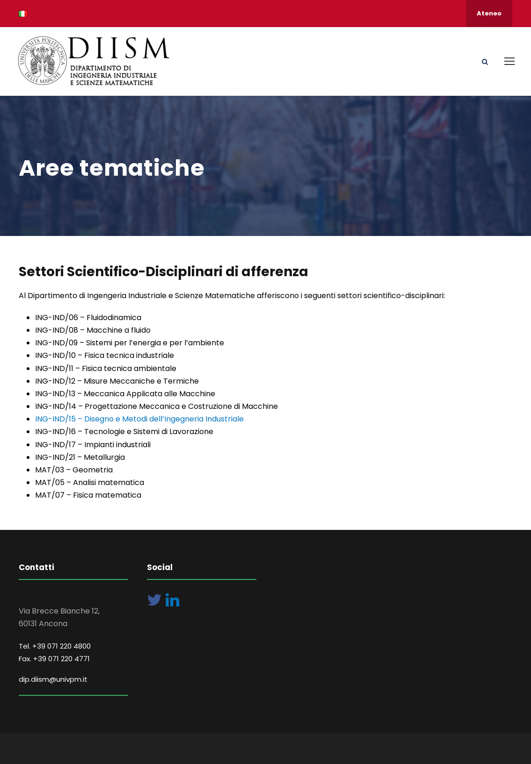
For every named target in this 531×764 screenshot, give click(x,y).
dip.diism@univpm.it (53, 679)
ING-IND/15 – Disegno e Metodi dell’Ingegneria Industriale (139, 419)
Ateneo (489, 13)
